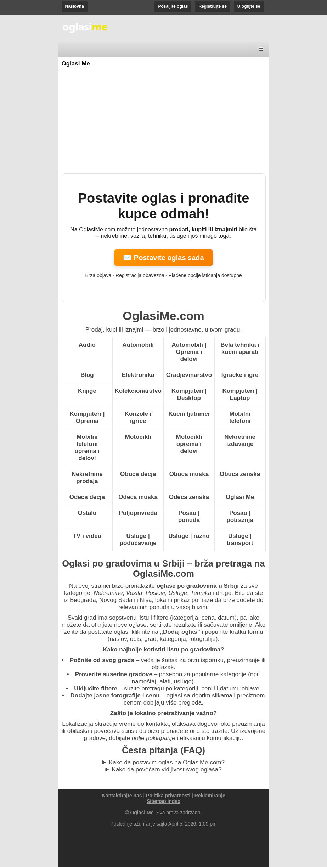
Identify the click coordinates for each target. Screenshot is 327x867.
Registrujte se (212, 6)
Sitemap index (163, 801)
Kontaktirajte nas (122, 795)
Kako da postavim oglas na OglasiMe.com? (167, 762)
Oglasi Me (76, 63)
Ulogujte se (248, 6)
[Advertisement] (164, 120)
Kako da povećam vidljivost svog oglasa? (167, 769)
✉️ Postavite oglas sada (163, 258)
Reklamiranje (209, 795)
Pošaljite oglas (173, 6)
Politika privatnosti (168, 795)
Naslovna (74, 6)
